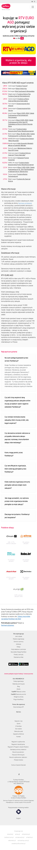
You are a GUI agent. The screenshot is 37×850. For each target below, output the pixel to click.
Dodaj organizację (18, 681)
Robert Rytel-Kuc (21, 88)
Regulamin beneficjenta (18, 744)
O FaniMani (18, 726)
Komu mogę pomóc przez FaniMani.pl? (14, 454)
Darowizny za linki (18, 694)
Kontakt (18, 736)
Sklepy (18, 647)
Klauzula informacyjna (18, 755)
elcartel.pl (10, 834)
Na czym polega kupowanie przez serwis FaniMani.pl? (16, 359)
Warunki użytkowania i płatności (18, 757)
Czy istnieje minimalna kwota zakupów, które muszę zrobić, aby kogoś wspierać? (17, 420)
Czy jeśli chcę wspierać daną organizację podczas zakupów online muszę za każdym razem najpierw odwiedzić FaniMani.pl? (17, 402)
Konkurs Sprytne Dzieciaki (18, 765)
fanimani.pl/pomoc (7, 625)
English (18, 818)
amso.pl (17, 834)
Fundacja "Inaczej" (22, 86)
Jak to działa (18, 636)
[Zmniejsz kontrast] (32, 1)
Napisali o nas (18, 721)
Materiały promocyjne (19, 684)
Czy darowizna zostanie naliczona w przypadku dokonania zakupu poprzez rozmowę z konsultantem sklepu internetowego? (17, 437)
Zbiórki (18, 689)
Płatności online (18, 691)
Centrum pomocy (18, 641)
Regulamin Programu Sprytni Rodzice (18, 747)
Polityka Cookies (18, 760)
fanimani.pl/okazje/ (25, 203)
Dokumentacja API (18, 707)
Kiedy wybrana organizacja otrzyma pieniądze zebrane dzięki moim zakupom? (17, 485)
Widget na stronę (18, 697)
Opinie (18, 723)
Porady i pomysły (18, 654)
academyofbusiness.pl (18, 843)
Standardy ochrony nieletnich (18, 749)
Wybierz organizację (18, 639)
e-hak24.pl (29, 837)
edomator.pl (12, 840)
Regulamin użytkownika (18, 742)
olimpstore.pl (26, 834)
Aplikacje (18, 644)
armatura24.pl (19, 837)
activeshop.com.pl (23, 840)
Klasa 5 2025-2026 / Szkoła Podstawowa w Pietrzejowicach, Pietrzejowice (21, 115)
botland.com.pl (9, 837)
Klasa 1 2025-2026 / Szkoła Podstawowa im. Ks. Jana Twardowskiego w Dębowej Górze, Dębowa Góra (21, 169)
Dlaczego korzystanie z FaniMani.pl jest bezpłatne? (17, 515)
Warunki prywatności (18, 752)
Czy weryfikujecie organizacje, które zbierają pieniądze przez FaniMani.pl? (15, 469)
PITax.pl (25, 802)
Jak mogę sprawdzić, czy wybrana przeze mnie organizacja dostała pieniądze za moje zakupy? (17, 501)
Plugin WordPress (18, 699)
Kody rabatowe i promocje (18, 649)
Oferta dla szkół (18, 731)
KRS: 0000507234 (18, 783)
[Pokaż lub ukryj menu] (33, 7)
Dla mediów (18, 729)
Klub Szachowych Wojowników (24, 91)
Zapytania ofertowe (18, 734)
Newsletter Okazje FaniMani (18, 652)
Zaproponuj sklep (18, 657)
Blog (18, 686)
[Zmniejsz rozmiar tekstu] (35, 1)
